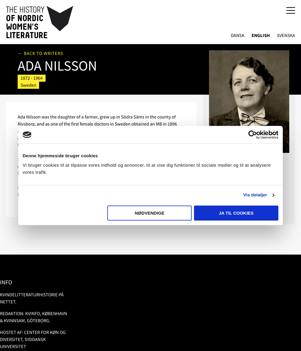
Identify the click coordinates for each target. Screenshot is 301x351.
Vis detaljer (255, 195)
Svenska (286, 35)
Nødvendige (149, 212)
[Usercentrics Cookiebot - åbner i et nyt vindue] (252, 134)
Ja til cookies (236, 212)
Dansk (238, 35)
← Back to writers (40, 53)
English (261, 35)
